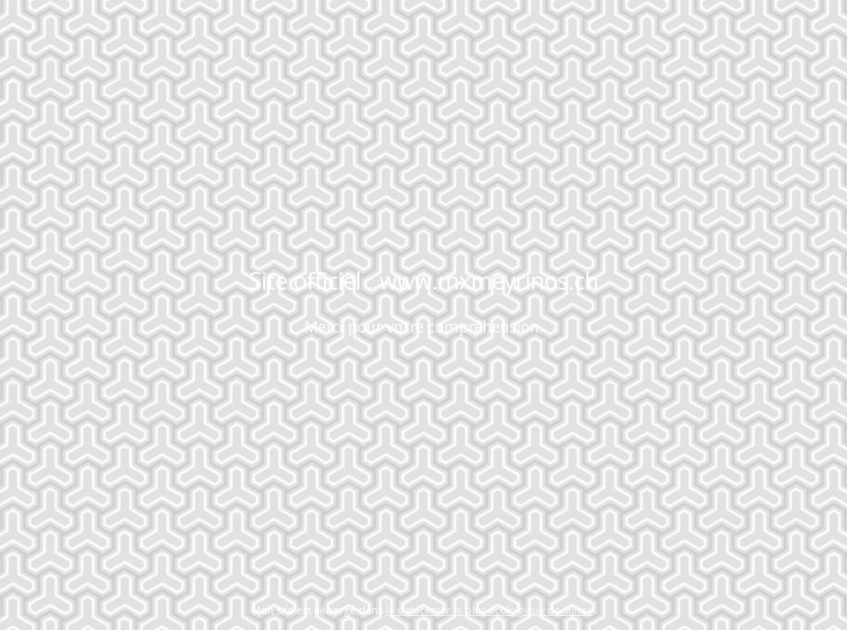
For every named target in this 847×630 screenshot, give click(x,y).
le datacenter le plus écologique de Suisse (489, 610)
